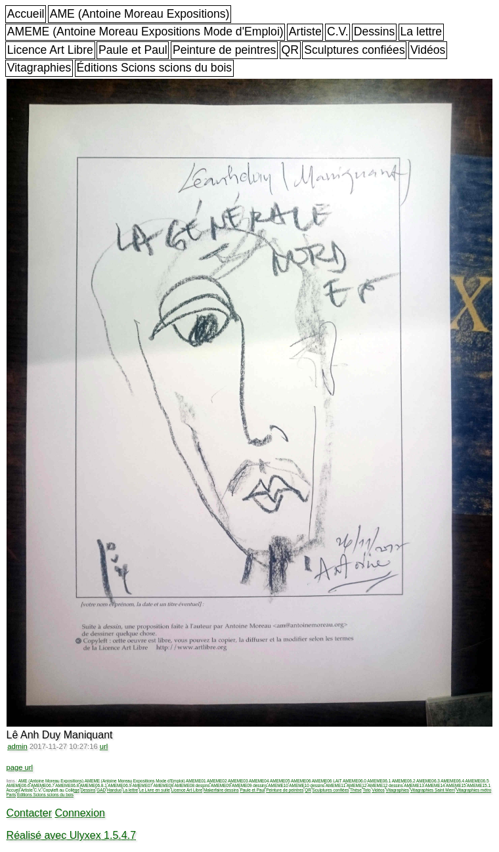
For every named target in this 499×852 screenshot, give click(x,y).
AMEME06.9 (119, 785)
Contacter (29, 813)
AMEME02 (217, 780)
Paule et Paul (132, 49)
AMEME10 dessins (306, 785)
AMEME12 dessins (385, 785)
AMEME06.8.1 (93, 785)
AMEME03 (238, 780)
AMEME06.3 (428, 780)
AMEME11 (336, 785)
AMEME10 (278, 785)
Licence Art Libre (50, 49)
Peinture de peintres (224, 49)
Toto (367, 790)
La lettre (422, 31)
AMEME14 (435, 785)
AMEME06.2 (404, 780)
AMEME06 (301, 780)
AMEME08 (163, 785)
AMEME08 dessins (191, 785)
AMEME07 (142, 785)
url (104, 746)
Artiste (305, 31)
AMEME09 (221, 785)
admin (17, 746)
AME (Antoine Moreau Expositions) (140, 13)
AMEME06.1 (379, 780)
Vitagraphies (39, 67)
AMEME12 (357, 785)
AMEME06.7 (42, 785)
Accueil (26, 13)
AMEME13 (414, 785)
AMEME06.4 (452, 780)
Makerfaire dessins (221, 790)
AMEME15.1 (478, 785)
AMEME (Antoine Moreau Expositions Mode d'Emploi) (145, 31)
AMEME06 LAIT (327, 780)
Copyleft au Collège (61, 790)
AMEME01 (196, 780)
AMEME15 (456, 785)
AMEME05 (280, 780)
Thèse (356, 790)
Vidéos (427, 49)
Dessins (374, 31)
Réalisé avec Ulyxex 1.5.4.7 (71, 835)
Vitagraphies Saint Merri (432, 790)
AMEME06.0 (354, 780)
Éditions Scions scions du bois (154, 67)
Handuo (114, 790)
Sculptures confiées (354, 49)
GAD (101, 790)
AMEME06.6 (18, 785)
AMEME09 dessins (249, 785)
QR (290, 49)
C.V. (338, 31)
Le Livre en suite (154, 790)
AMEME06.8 (67, 785)
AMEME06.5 (477, 780)
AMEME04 (259, 780)
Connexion (79, 813)
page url (20, 767)
